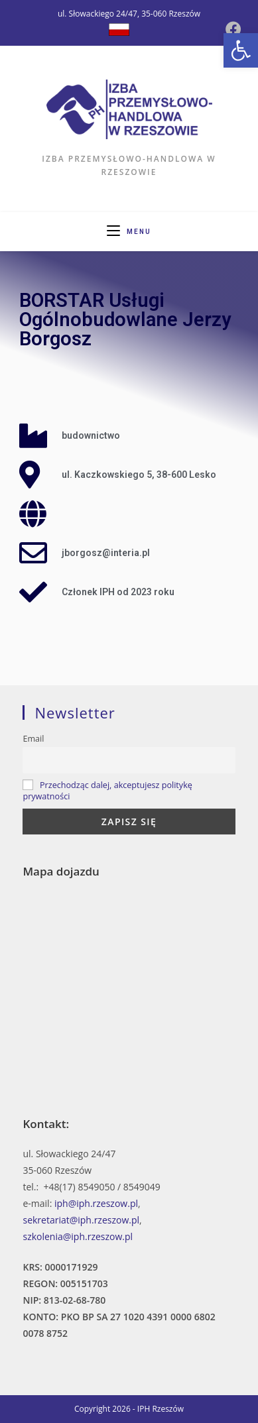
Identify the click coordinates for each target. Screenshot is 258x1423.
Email (33, 738)
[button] (241, 50)
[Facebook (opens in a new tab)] (233, 29)
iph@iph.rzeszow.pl (96, 1203)
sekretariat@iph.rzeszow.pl (81, 1220)
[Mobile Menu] (129, 231)
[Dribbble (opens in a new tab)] (119, 29)
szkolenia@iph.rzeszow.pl (78, 1236)
